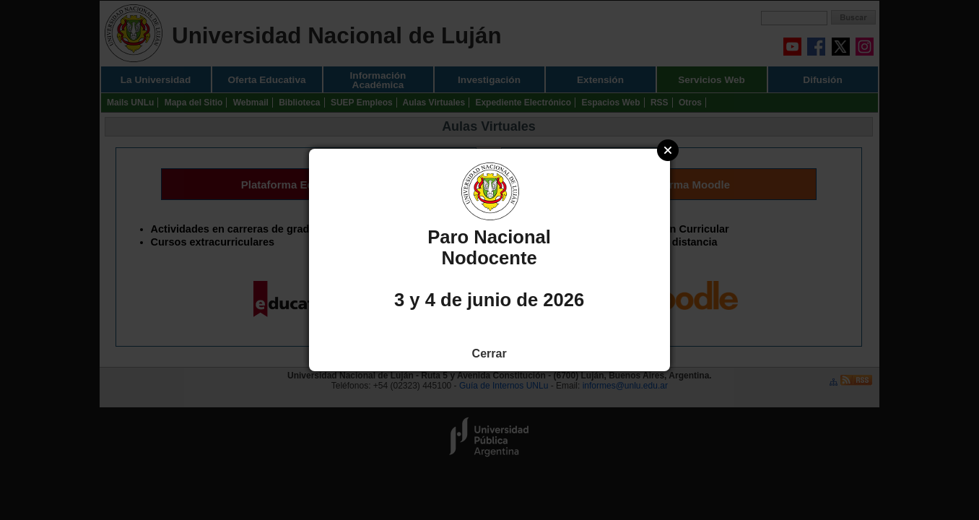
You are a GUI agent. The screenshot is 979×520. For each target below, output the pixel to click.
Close (668, 150)
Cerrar (489, 353)
